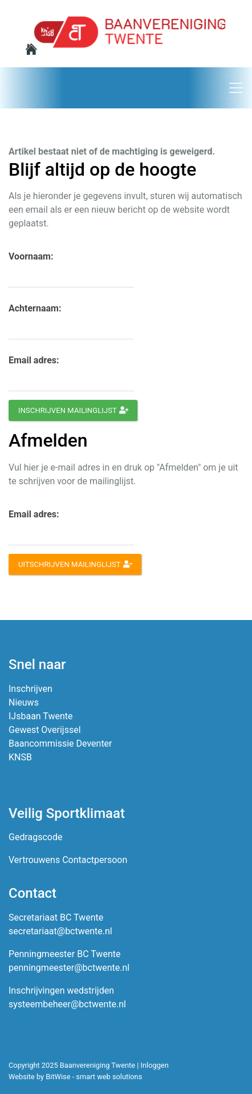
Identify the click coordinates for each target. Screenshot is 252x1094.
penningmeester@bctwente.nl (69, 967)
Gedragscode (35, 837)
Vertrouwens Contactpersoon (68, 859)
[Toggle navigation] (236, 87)
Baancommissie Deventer (60, 743)
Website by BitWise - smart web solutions (75, 1076)
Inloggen (155, 1065)
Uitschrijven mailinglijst (75, 564)
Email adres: (34, 360)
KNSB (20, 757)
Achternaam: (35, 308)
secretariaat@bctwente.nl (60, 931)
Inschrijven (30, 688)
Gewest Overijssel (45, 729)
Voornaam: (31, 256)
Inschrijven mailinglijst (73, 410)
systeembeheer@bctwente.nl (67, 1004)
